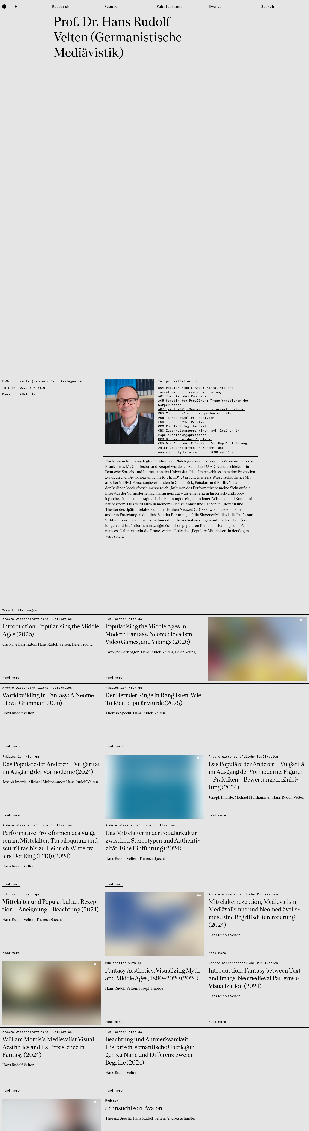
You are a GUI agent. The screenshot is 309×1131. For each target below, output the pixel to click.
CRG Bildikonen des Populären (185, 439)
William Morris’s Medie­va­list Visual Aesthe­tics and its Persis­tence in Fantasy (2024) (48, 1047)
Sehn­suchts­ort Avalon (133, 1109)
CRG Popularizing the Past (182, 426)
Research (60, 6)
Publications (169, 6)
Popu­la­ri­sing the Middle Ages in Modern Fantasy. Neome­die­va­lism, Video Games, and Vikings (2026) (149, 634)
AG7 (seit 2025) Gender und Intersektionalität (201, 409)
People (111, 6)
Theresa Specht (118, 713)
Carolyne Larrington (19, 644)
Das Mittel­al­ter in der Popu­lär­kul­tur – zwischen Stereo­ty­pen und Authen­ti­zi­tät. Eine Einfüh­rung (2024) (153, 841)
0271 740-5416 (32, 388)
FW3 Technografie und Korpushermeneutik (194, 413)
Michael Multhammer (46, 782)
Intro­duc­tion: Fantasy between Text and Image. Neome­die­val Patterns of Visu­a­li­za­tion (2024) (255, 978)
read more (11, 677)
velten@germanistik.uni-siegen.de (51, 381)
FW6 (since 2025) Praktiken (183, 422)
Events (215, 6)
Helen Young (82, 644)
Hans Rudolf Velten (54, 644)
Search (267, 6)
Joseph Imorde (14, 782)
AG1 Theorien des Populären (183, 396)
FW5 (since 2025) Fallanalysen (186, 418)
